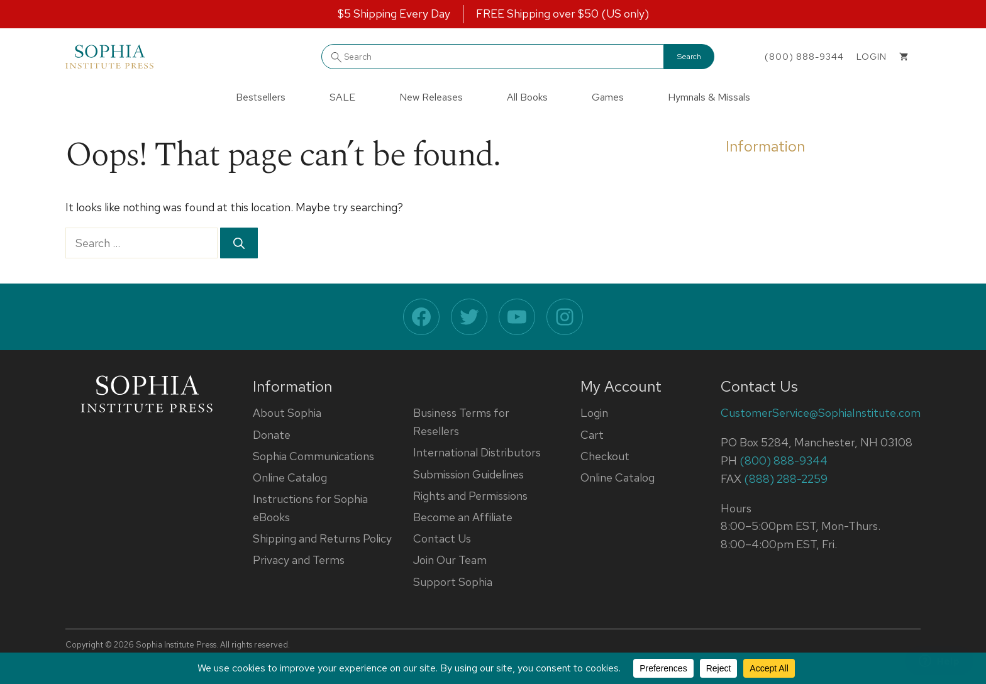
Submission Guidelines (468, 474)
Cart (592, 435)
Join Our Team (450, 560)
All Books (527, 97)
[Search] (239, 243)
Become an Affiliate (462, 517)
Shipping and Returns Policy (322, 538)
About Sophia (287, 412)
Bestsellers (260, 97)
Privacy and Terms (299, 560)
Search (689, 57)
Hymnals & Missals (709, 97)
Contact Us (442, 538)
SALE (342, 97)
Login (594, 412)
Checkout (604, 456)
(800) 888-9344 (804, 56)
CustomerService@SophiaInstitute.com (821, 412)
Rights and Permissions (470, 495)
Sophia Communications (313, 456)
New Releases (431, 97)
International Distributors (477, 452)
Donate (272, 435)
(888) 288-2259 (786, 479)
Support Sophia (452, 582)
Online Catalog (290, 477)
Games (608, 97)
